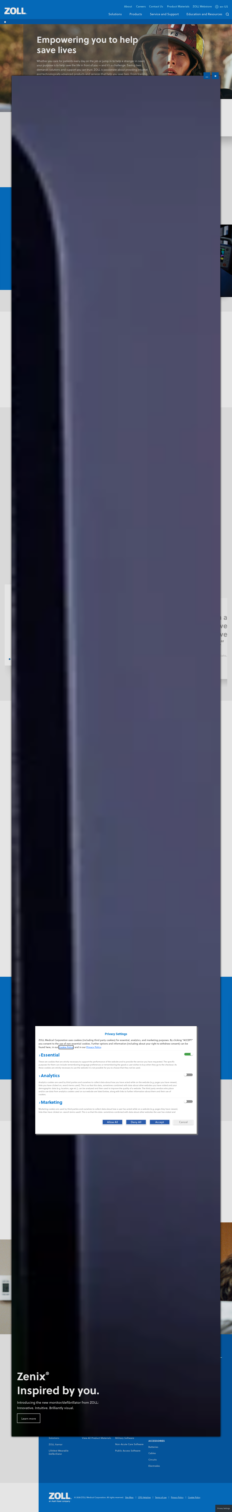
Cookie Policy (66, 1047)
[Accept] (160, 1122)
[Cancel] (183, 1122)
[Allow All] (112, 1122)
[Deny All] (136, 1122)
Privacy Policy (93, 1047)
